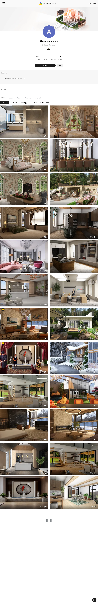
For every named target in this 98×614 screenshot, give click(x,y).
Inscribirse (92, 3)
